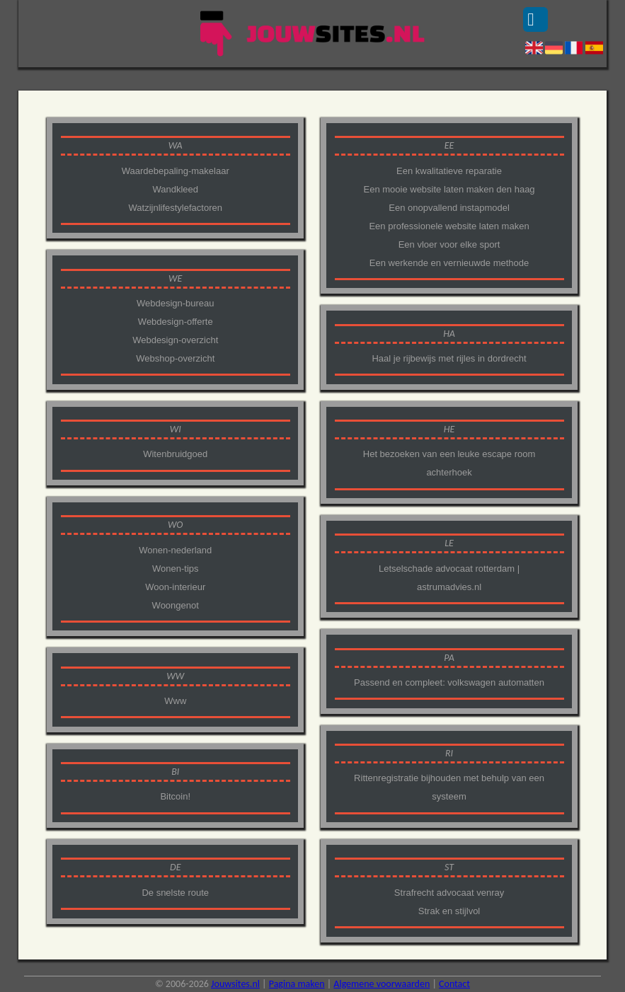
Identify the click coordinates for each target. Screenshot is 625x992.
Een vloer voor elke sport (449, 244)
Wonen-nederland (175, 550)
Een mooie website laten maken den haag (448, 189)
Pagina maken (297, 984)
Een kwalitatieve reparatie (449, 171)
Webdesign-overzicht (175, 340)
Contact (454, 984)
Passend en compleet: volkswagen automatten (449, 682)
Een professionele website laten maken (449, 226)
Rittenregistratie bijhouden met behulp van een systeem (449, 787)
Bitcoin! (175, 796)
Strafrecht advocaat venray (449, 892)
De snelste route (175, 892)
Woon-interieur (175, 587)
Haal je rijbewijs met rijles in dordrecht (449, 358)
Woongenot (175, 605)
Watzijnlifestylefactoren (175, 207)
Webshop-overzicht (175, 358)
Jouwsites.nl (235, 984)
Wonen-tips (175, 568)
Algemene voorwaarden (381, 984)
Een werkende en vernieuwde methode (449, 263)
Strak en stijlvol (449, 911)
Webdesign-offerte (175, 321)
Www (175, 701)
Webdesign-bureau (175, 303)
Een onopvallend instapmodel (449, 207)
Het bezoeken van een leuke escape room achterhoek (449, 463)
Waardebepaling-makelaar (175, 171)
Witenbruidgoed (175, 454)
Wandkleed (175, 189)
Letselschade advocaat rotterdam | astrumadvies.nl (449, 577)
